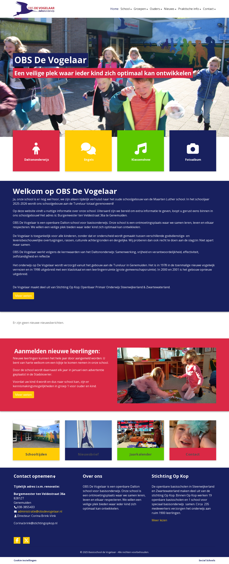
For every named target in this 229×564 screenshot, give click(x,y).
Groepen (140, 9)
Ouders (155, 9)
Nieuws (169, 9)
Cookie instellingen (25, 560)
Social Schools (207, 560)
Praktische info (189, 9)
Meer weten (23, 296)
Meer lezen (159, 520)
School (125, 9)
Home (114, 9)
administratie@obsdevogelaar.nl (40, 511)
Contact (208, 9)
